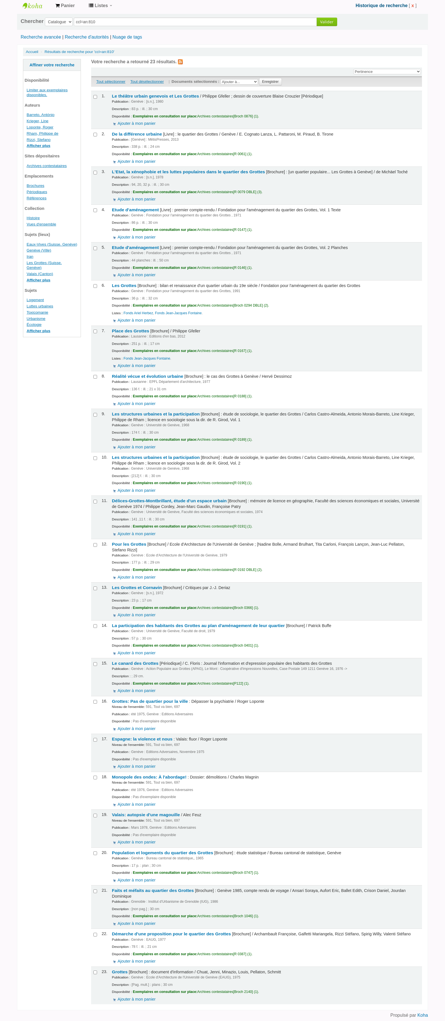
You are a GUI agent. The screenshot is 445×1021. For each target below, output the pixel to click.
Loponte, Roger (40, 127)
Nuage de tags (127, 37)
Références (37, 198)
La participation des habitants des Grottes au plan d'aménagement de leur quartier (198, 625)
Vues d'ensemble (41, 224)
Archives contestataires (37, 5)
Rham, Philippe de (42, 133)
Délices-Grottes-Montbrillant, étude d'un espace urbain (169, 500)
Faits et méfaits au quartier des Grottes (153, 890)
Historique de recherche (382, 5)
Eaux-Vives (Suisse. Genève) (52, 244)
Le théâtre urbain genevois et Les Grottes (155, 96)
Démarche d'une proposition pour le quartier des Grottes (171, 933)
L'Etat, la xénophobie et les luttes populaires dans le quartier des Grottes (188, 171)
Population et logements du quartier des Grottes (162, 852)
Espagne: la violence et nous (142, 739)
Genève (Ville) (39, 250)
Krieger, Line (38, 121)
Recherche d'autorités (87, 37)
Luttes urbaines (40, 306)
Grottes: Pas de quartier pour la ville (150, 701)
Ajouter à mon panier (136, 123)
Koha (422, 1015)
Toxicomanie (37, 312)
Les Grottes (124, 285)
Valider (326, 21)
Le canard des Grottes (135, 663)
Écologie (34, 324)
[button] (65, 5)
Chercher (32, 21)
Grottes (119, 971)
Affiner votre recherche (52, 65)
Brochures (35, 185)
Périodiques (37, 192)
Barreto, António (40, 115)
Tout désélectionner (147, 81)
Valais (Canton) (40, 274)
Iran (30, 256)
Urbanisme (36, 319)
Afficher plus (39, 146)
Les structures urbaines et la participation (156, 414)
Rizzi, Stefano (39, 140)
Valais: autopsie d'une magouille (146, 814)
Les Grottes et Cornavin (137, 587)
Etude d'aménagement (135, 209)
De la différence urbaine (137, 134)
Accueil (32, 52)
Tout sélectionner (110, 81)
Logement (35, 300)
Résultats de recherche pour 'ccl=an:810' (79, 52)
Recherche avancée (41, 37)
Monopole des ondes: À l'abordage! (149, 777)
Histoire (33, 218)
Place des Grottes (130, 330)
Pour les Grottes (129, 544)
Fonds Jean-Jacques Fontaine (178, 313)
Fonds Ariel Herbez (138, 313)
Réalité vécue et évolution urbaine (147, 376)
